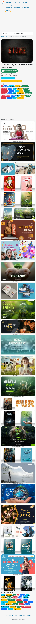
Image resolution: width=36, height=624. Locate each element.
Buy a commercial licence (8, 78)
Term (15, 615)
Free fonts (24, 2)
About (24, 615)
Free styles (17, 7)
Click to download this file (9, 71)
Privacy (20, 615)
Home (2, 36)
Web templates (19, 5)
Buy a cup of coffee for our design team (11, 81)
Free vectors (9, 2)
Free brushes (9, 7)
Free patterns (25, 7)
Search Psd (5, 33)
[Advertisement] (18, 22)
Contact (29, 615)
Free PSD (8, 10)
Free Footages (9, 5)
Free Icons (27, 5)
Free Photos (17, 2)
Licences (11, 615)
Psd (6, 36)
